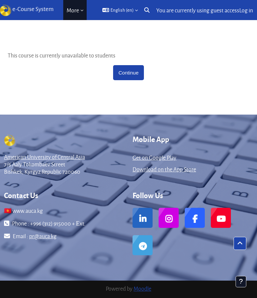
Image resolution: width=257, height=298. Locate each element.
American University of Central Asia (44, 157)
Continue (128, 73)
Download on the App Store (164, 169)
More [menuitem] (73, 10)
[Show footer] (241, 281)
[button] (120, 10)
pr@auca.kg (43, 236)
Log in (246, 10)
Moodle (142, 288)
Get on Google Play (154, 157)
